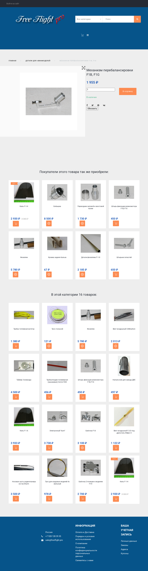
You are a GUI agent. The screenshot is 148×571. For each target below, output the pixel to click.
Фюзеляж (24, 257)
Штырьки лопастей (124, 257)
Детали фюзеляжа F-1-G (90, 257)
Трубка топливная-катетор (23, 329)
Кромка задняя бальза (57, 257)
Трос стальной (57, 329)
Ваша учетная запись (127, 530)
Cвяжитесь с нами (84, 560)
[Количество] (100, 89)
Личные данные (129, 541)
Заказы (124, 545)
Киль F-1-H (24, 206)
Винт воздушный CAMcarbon (124, 329)
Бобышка (57, 206)
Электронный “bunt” (57, 431)
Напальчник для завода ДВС (124, 380)
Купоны (125, 553)
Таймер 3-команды (24, 380)
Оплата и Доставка (84, 532)
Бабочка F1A (91, 431)
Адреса (124, 549)
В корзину (128, 91)
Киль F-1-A (24, 431)
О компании (81, 543)
